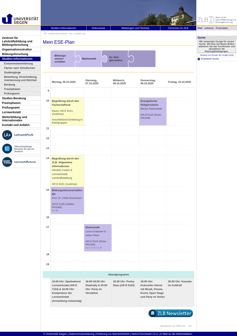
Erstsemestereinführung (18, 63)
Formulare (222, 28)
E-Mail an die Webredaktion (176, 333)
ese (71, 33)
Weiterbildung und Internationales (14, 118)
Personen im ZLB (178, 28)
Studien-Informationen (17, 58)
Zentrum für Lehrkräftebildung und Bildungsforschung (17, 41)
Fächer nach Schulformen (19, 67)
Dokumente (98, 28)
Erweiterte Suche (210, 59)
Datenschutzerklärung (81, 333)
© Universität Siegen (55, 333)
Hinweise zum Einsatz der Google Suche (217, 55)
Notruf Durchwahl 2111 (145, 333)
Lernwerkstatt (11, 112)
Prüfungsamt (11, 93)
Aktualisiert (166, 326)
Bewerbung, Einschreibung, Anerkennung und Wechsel (20, 78)
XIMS (179, 326)
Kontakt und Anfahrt (16, 125)
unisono (209, 28)
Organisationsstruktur (17, 49)
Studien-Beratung (14, 98)
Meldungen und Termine (135, 28)
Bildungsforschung (15, 54)
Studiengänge (12, 72)
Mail (199, 28)
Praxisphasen (12, 89)
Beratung (9, 84)
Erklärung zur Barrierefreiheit (113, 333)
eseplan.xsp (80, 33)
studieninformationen (58, 33)
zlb (45, 33)
